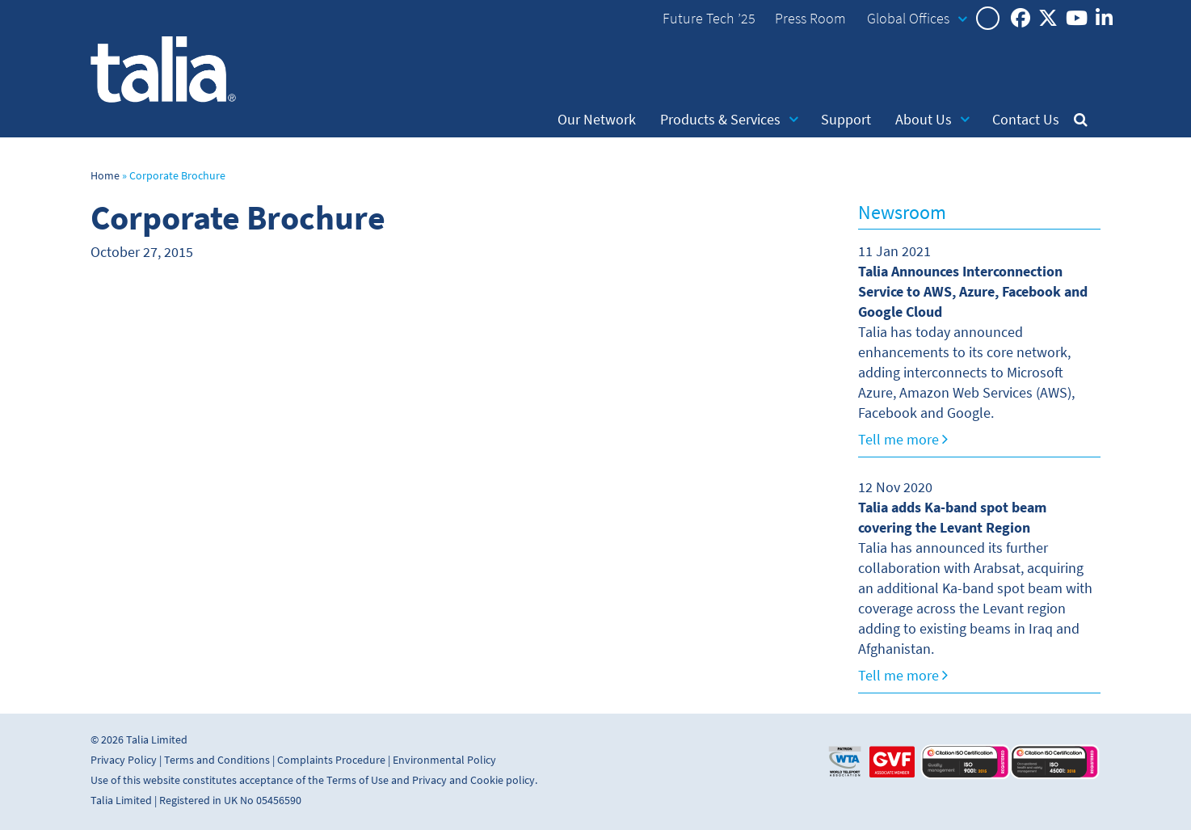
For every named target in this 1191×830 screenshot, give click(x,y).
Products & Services (729, 119)
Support (846, 119)
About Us (932, 119)
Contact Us (1025, 119)
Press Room (810, 18)
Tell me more (903, 439)
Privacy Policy (123, 760)
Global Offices (917, 18)
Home (105, 175)
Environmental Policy (444, 760)
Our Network (597, 119)
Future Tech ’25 (709, 18)
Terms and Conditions (217, 760)
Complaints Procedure (331, 760)
